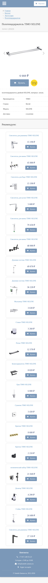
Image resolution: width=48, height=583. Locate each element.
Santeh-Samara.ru (21, 573)
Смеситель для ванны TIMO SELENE (24, 156)
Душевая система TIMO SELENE (24, 260)
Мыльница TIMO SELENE (24, 301)
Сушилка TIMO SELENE (24, 405)
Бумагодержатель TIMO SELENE (24, 364)
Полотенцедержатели (12, 18)
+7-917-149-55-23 (24, 557)
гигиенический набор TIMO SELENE (23, 467)
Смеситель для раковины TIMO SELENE (24, 135)
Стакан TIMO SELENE (24, 322)
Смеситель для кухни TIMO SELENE (23, 198)
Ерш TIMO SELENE (24, 384)
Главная (8, 11)
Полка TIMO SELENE (24, 343)
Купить (19, 83)
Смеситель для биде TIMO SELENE (24, 177)
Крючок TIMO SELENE (24, 426)
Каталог (8, 13)
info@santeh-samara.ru (24, 564)
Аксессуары (9, 16)
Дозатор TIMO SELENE (24, 488)
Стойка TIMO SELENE (24, 509)
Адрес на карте (24, 567)
